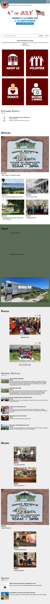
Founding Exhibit (19, 465)
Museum (4, 526)
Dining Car (25, 287)
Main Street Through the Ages (11, 175)
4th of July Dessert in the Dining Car (19, 117)
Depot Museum (6, 528)
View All (36, 315)
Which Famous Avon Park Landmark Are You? (22, 583)
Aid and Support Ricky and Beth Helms (20, 397)
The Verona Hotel (31, 197)
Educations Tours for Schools (18, 416)
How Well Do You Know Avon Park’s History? (22, 592)
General (4, 173)
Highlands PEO (31, 218)
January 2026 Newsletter (16, 378)
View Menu (25, 290)
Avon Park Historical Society (20, 5)
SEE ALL (4, 113)
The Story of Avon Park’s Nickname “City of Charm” (12, 218)
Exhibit (16, 462)
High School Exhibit (20, 550)
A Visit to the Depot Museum (17, 406)
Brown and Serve (19, 486)
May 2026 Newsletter (15, 388)
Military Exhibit (19, 570)
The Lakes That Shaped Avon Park (12, 197)
